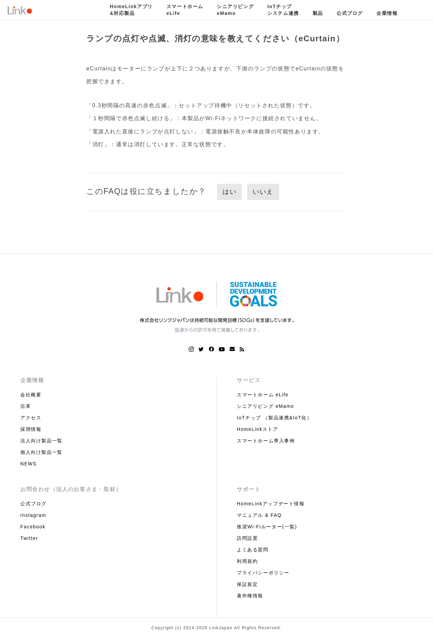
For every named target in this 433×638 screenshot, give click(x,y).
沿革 (25, 406)
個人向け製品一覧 (41, 452)
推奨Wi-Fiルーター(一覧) (267, 526)
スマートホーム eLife (263, 394)
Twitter (29, 538)
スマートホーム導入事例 (266, 440)
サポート (248, 489)
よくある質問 (253, 549)
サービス (248, 380)
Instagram (33, 515)
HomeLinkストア (257, 429)
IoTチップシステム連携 (283, 10)
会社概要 (30, 394)
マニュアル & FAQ (259, 515)
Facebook (32, 526)
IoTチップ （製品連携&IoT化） (274, 417)
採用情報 (30, 429)
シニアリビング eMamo (265, 406)
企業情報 (387, 13)
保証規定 (247, 584)
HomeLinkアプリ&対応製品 (131, 10)
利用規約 (247, 561)
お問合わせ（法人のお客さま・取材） (70, 489)
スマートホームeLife (184, 10)
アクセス (30, 417)
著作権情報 (250, 595)
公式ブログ (350, 13)
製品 (318, 13)
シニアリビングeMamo (235, 10)
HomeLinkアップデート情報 (271, 503)
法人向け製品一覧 (41, 440)
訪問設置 (247, 538)
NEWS (28, 463)
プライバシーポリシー (263, 572)
